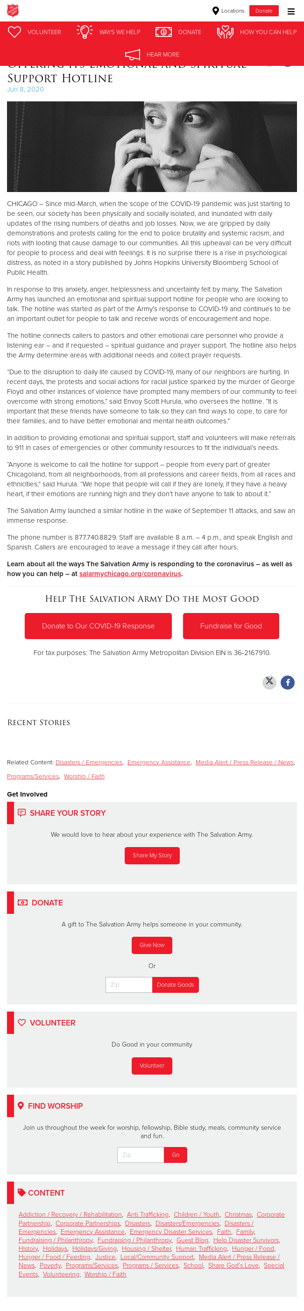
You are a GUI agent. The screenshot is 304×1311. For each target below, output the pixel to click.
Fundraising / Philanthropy (55, 1240)
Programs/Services (33, 776)
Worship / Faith (84, 776)
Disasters (137, 1223)
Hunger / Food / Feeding (54, 1257)
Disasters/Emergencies (187, 1223)
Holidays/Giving (94, 1249)
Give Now (152, 945)
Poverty (50, 1265)
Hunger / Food (253, 1249)
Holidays (55, 1249)
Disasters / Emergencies (89, 762)
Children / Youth (196, 1214)
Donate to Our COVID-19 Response (98, 626)
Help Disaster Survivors (246, 1240)
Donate (264, 10)
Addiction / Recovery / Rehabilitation (70, 1214)
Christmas (238, 1214)
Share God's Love (233, 1265)
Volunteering (61, 1274)
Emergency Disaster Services (171, 1232)
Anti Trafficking (148, 1214)
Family (245, 1232)
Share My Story (152, 855)
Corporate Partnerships (88, 1223)
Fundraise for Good (231, 626)
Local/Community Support (157, 1257)
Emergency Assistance (159, 762)
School (193, 1265)
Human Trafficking (201, 1249)
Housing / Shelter (146, 1249)
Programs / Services (150, 1265)
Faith (224, 1232)
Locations (228, 10)
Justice (105, 1257)
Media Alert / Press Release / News (245, 762)
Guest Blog (192, 1240)
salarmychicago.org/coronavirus (130, 574)
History (28, 1249)
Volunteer (152, 1065)
